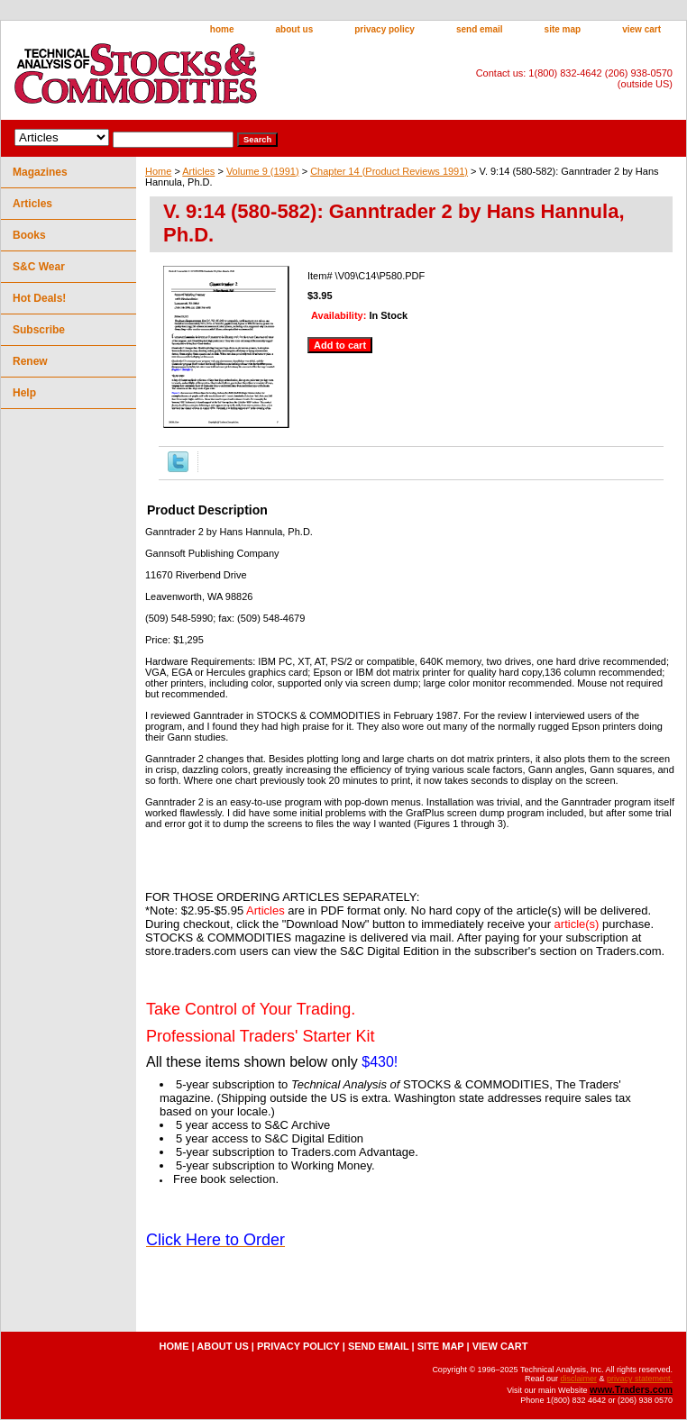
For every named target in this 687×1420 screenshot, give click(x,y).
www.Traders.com (631, 1389)
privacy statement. (640, 1378)
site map (563, 29)
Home (158, 171)
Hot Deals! (39, 298)
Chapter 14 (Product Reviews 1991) (389, 171)
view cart (641, 29)
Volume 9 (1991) (262, 171)
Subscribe (39, 329)
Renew (30, 361)
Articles (198, 171)
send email (479, 29)
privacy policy (384, 29)
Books (29, 235)
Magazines (40, 172)
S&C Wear (39, 266)
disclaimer (578, 1378)
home (222, 29)
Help (24, 393)
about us (295, 29)
